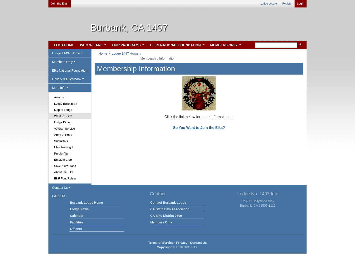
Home (102, 53)
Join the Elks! (59, 3)
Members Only (161, 222)
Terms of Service (161, 242)
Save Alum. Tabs (65, 166)
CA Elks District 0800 (166, 216)
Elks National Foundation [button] (69, 70)
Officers (76, 229)
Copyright (164, 247)
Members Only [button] (62, 62)
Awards (59, 97)
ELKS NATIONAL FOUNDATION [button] (176, 45)
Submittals (61, 141)
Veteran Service (64, 128)
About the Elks (63, 172)
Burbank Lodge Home (86, 202)
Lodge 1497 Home (125, 53)
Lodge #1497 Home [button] (66, 53)
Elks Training (63, 147)
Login (300, 3)
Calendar (77, 216)
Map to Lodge (63, 109)
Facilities (77, 222)
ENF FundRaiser (65, 178)
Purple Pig (61, 153)
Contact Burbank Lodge (168, 202)
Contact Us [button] (60, 187)
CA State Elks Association (169, 209)
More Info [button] (58, 88)
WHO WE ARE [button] (91, 45)
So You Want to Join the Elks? (199, 128)
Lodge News (79, 209)
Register (287, 3)
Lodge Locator (269, 3)
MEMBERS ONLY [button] (224, 45)
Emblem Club (63, 159)
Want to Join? (63, 116)
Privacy (181, 242)
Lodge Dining (63, 122)
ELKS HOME (64, 45)
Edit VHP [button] (59, 196)
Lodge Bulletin (65, 103)
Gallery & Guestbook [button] (66, 79)
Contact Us (198, 242)
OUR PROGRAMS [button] (127, 45)
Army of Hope (63, 134)
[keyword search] (276, 45)
